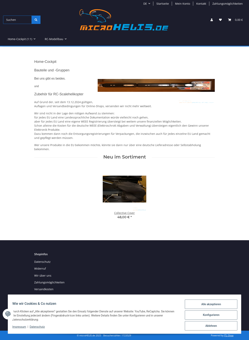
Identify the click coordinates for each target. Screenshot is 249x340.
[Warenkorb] (235, 19)
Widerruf (40, 268)
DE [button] (145, 3)
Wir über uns (42, 275)
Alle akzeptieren (209, 306)
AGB (37, 296)
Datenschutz (39, 327)
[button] (211, 19)
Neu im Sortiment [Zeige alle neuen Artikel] (124, 157)
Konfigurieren (209, 316)
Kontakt (201, 3)
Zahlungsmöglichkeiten (227, 3)
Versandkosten (43, 289)
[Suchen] (17, 20)
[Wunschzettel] (220, 19)
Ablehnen (209, 326)
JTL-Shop (228, 335)
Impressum (21, 327)
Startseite (162, 3)
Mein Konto (182, 3)
